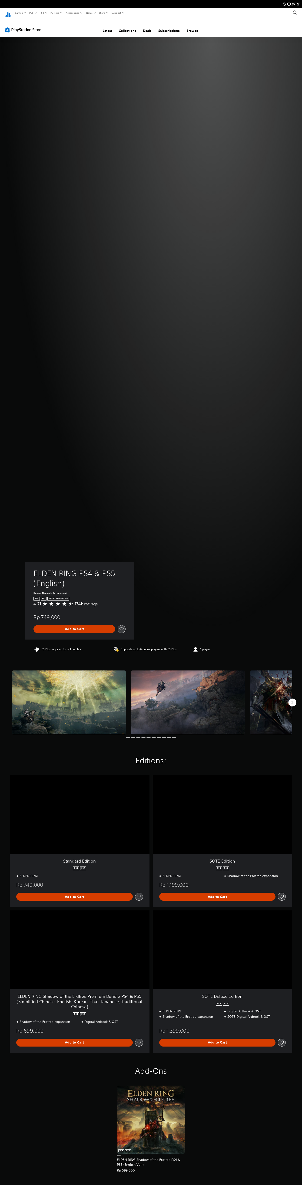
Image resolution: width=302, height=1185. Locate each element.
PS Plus (54, 12)
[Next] (292, 698)
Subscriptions (169, 26)
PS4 (42, 12)
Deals (147, 26)
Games (19, 12)
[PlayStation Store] (24, 25)
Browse (192, 26)
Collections (127, 26)
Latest (107, 26)
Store (102, 12)
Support (116, 12)
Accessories (72, 12)
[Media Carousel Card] (69, 698)
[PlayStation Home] (8, 13)
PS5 (31, 12)
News (89, 12)
